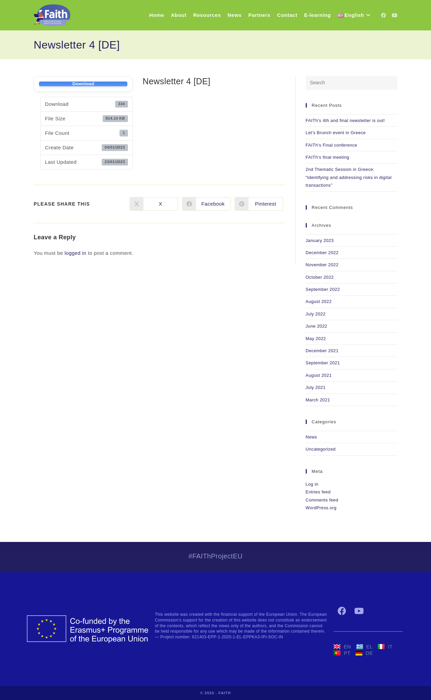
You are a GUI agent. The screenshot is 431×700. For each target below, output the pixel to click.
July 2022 (316, 313)
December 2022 (322, 252)
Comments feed (322, 500)
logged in (76, 253)
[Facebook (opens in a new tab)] (383, 15)
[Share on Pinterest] (259, 204)
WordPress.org (321, 507)
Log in (312, 484)
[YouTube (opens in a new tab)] (394, 15)
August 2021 (319, 375)
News (311, 436)
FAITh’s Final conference (331, 145)
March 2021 (318, 399)
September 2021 (323, 362)
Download (83, 84)
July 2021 (316, 387)
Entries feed (318, 491)
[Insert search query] (351, 83)
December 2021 (322, 350)
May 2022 (316, 338)
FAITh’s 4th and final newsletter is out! (345, 120)
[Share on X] (154, 204)
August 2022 (319, 301)
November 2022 (322, 264)
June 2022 (316, 326)
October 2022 (320, 277)
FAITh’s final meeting (328, 157)
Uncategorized (321, 449)
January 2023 (320, 240)
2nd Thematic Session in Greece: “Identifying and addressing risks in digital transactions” (349, 177)
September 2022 (323, 289)
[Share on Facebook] (206, 204)
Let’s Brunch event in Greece (336, 132)
